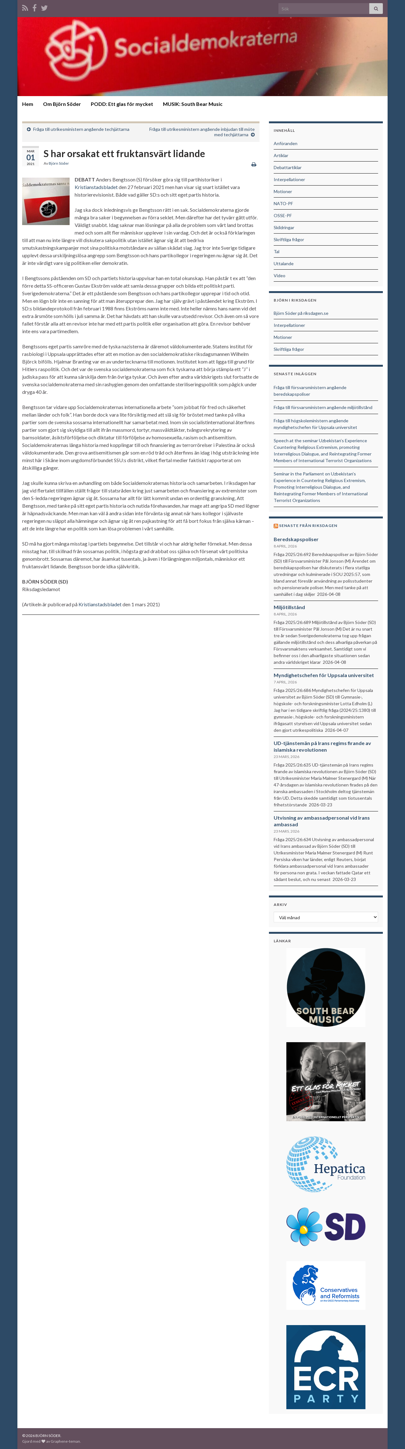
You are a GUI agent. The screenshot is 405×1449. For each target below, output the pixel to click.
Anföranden (285, 143)
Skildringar (284, 227)
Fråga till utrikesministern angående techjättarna (81, 129)
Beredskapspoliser (296, 539)
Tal (276, 251)
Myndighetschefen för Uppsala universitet (324, 675)
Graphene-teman (65, 1441)
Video (279, 275)
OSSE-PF (283, 215)
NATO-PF (283, 203)
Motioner (283, 191)
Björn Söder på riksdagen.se (301, 313)
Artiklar (281, 155)
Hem (27, 104)
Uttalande (284, 263)
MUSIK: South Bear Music (192, 104)
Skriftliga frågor (289, 239)
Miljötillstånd (289, 607)
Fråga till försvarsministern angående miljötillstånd (323, 407)
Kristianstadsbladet (96, 187)
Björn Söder (59, 163)
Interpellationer (289, 179)
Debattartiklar (288, 167)
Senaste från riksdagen (308, 525)
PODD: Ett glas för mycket (122, 104)
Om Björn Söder (62, 104)
